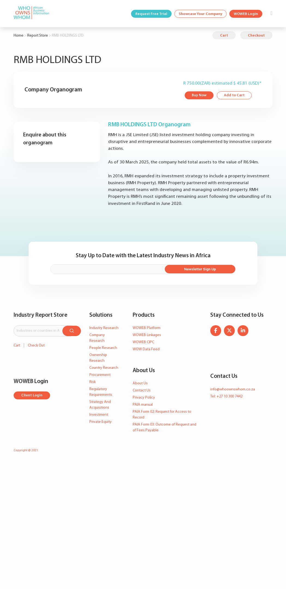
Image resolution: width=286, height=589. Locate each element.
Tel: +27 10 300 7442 (226, 396)
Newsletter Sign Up (207, 268)
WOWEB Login (246, 14)
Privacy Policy (144, 397)
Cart (224, 36)
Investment (98, 414)
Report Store (37, 36)
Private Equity (100, 421)
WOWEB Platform (146, 327)
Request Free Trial (151, 14)
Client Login (32, 395)
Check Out (36, 344)
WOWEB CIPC (143, 341)
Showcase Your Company (200, 14)
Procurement (100, 374)
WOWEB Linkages (147, 334)
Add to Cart (234, 96)
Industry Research (103, 327)
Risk (92, 381)
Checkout (256, 36)
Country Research (103, 367)
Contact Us (142, 390)
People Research (103, 347)
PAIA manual (143, 404)
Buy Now (199, 96)
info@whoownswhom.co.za (232, 389)
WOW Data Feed (146, 348)
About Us (140, 383)
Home (18, 36)
